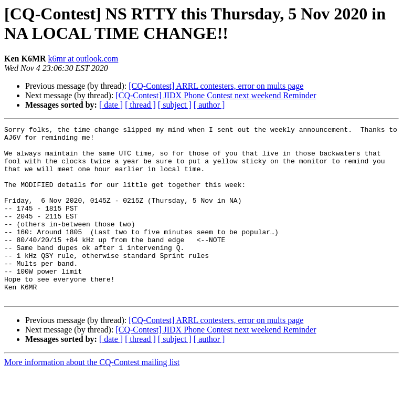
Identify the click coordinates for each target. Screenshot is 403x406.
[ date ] (111, 104)
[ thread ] (140, 104)
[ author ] (209, 104)
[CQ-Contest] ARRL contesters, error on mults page (216, 85)
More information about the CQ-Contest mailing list (91, 396)
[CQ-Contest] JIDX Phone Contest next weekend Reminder (215, 95)
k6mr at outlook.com (83, 58)
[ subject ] (175, 104)
